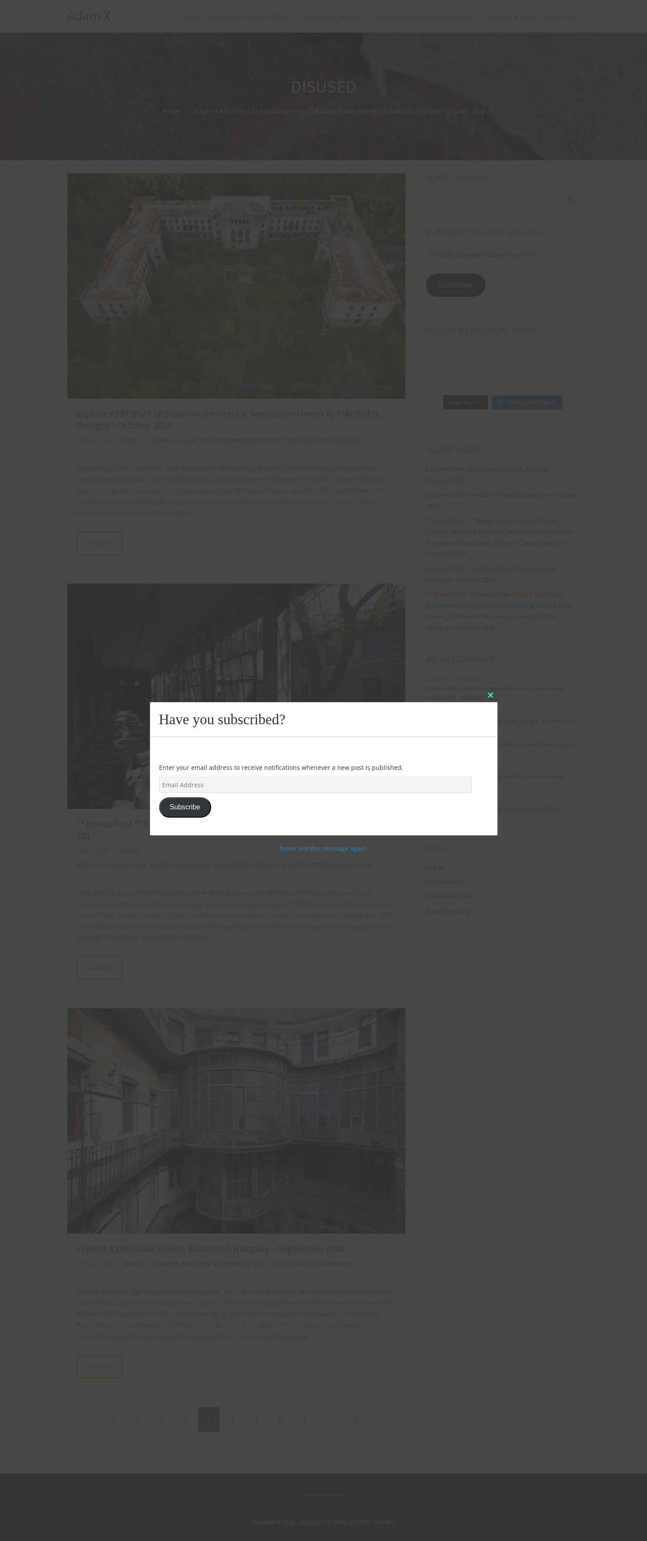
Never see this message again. (323, 848)
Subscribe (184, 807)
